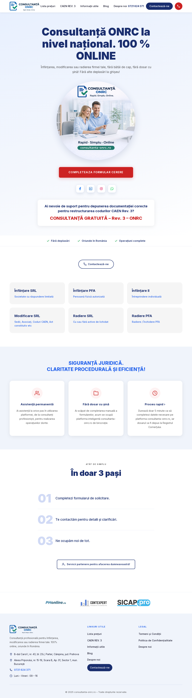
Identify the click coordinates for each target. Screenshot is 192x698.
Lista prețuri (48, 6)
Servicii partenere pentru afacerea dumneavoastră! (96, 566)
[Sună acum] (178, 6)
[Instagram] (101, 189)
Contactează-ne (159, 6)
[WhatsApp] (112, 189)
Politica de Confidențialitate (155, 640)
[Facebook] (80, 189)
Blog (106, 6)
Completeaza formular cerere (96, 172)
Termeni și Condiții (150, 633)
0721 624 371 (136, 6)
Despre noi (120, 6)
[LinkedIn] (91, 189)
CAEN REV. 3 (68, 6)
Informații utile (89, 6)
